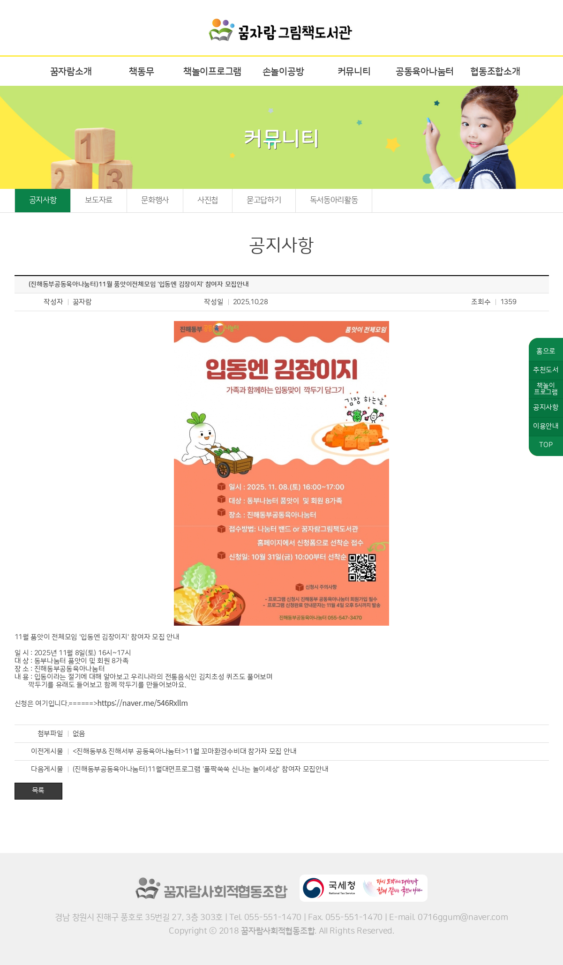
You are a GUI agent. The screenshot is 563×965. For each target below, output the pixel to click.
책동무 (141, 72)
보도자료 (99, 200)
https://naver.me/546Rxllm (142, 702)
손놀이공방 (283, 72)
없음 (79, 734)
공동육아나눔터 (425, 72)
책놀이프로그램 (212, 72)
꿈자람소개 (71, 72)
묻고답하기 (264, 200)
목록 (38, 790)
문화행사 (155, 200)
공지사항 (43, 200)
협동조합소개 (495, 72)
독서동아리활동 (334, 200)
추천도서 (546, 370)
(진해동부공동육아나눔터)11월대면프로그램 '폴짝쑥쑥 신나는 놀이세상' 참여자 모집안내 (201, 769)
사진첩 (207, 200)
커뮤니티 (354, 72)
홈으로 (545, 351)
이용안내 (546, 426)
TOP (545, 445)
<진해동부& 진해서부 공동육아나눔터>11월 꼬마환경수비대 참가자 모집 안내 (185, 752)
